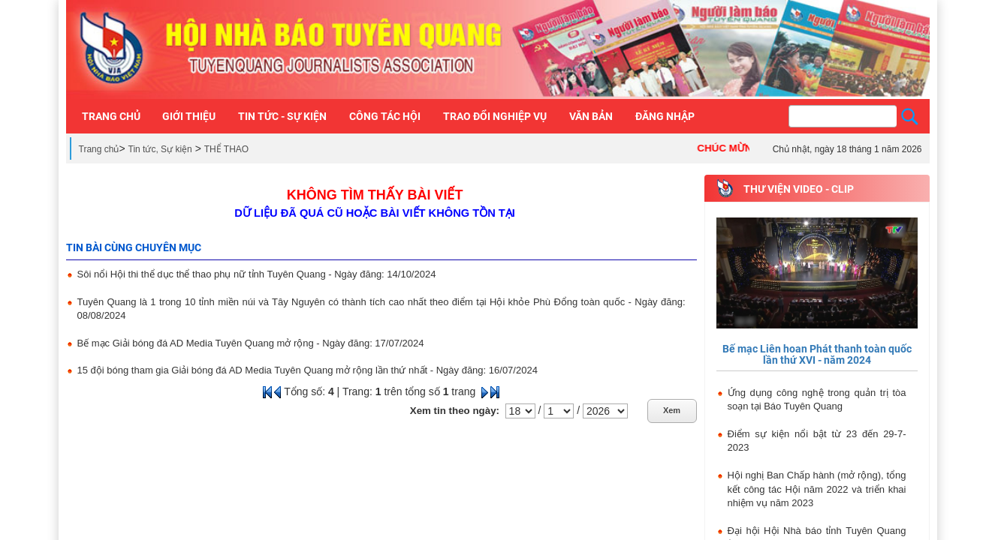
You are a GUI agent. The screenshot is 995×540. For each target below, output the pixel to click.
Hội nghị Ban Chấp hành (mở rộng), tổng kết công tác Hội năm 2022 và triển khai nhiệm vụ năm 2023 (817, 489)
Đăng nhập (665, 116)
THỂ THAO (226, 149)
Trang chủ (99, 149)
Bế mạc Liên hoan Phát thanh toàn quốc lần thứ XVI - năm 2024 (817, 354)
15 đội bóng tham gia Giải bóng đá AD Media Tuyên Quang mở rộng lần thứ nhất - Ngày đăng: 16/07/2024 (307, 370)
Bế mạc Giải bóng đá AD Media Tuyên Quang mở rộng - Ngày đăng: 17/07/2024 (250, 343)
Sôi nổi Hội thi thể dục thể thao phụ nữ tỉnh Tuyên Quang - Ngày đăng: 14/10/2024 (256, 274)
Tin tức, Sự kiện (160, 149)
